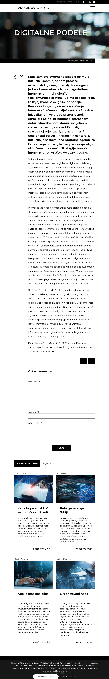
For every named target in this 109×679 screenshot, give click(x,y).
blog (31, 8)
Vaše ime (33, 412)
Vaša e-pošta (35, 423)
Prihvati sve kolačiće (46, 676)
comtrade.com (60, 2)
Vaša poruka (34, 382)
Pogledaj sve (48, 463)
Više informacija (69, 676)
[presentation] (44, 437)
